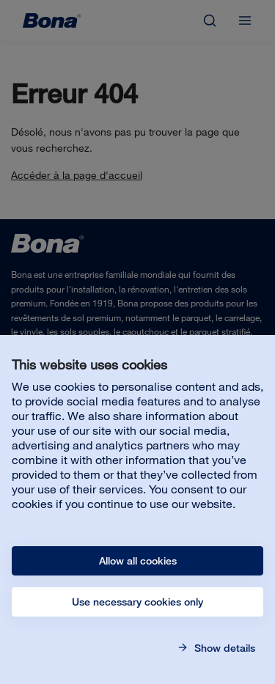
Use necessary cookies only (137, 601)
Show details (223, 648)
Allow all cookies (138, 560)
